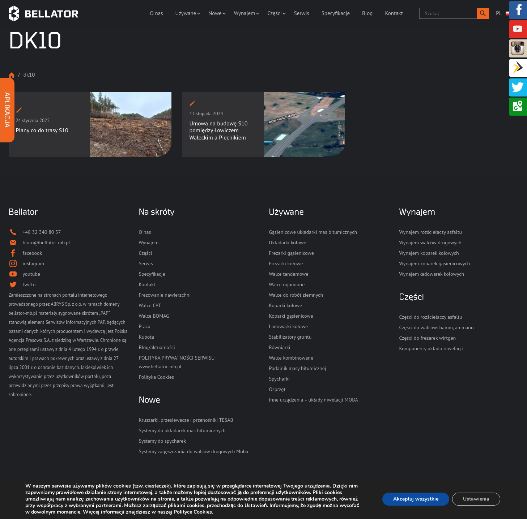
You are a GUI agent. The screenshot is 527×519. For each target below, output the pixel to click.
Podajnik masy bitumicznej (297, 368)
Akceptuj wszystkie (415, 499)
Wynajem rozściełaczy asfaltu (430, 232)
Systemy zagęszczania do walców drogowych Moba (193, 451)
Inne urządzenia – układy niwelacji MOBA (313, 399)
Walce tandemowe (289, 274)
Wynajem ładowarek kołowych (431, 274)
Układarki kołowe (287, 242)
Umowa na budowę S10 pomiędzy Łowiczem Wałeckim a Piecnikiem (219, 130)
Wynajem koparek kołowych (429, 253)
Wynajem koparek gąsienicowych (434, 263)
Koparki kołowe (285, 305)
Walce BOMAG (154, 316)
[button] (483, 13)
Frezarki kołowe (286, 263)
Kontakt (394, 13)
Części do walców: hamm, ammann (436, 327)
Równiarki (279, 347)
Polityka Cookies (156, 377)
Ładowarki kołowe (288, 326)
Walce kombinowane (291, 358)
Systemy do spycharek (162, 441)
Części (274, 13)
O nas (156, 13)
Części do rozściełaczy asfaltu (430, 317)
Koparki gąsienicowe (291, 316)
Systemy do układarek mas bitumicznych (182, 430)
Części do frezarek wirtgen (427, 338)
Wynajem (244, 13)
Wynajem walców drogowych (430, 242)
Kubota (146, 337)
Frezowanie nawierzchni (165, 295)
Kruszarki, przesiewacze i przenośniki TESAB (186, 420)
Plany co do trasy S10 (42, 130)
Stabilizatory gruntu (290, 337)
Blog (367, 13)
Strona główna (11, 75)
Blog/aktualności (157, 347)
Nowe (214, 13)
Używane (185, 13)
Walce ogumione (287, 284)
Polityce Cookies (193, 512)
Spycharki (279, 379)
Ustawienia (476, 499)
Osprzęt (277, 389)
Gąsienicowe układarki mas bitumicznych (313, 232)
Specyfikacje (336, 13)
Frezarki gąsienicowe (291, 253)
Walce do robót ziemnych (296, 295)
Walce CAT (150, 305)
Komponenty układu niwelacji (431, 348)
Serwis (301, 13)
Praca (144, 326)
